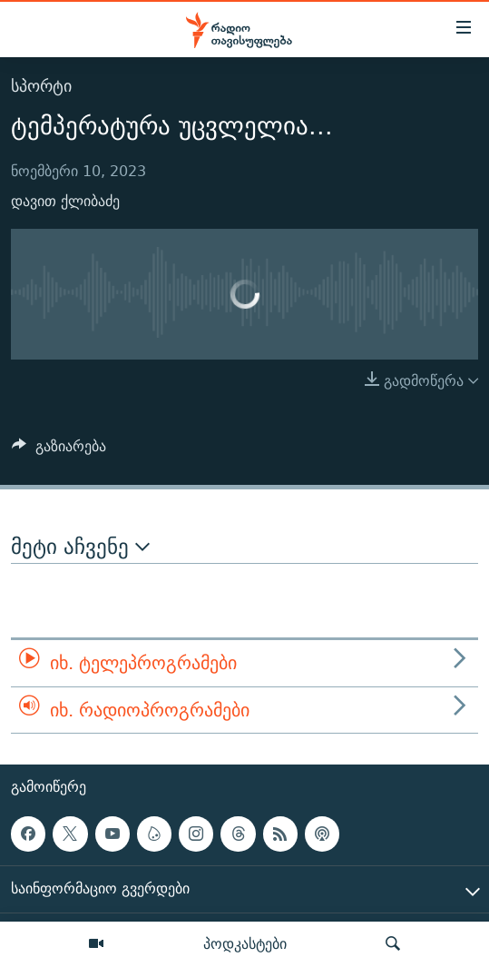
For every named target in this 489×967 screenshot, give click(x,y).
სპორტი (41, 86)
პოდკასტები (245, 943)
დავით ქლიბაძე (65, 201)
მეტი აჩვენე (80, 546)
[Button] (59, 451)
